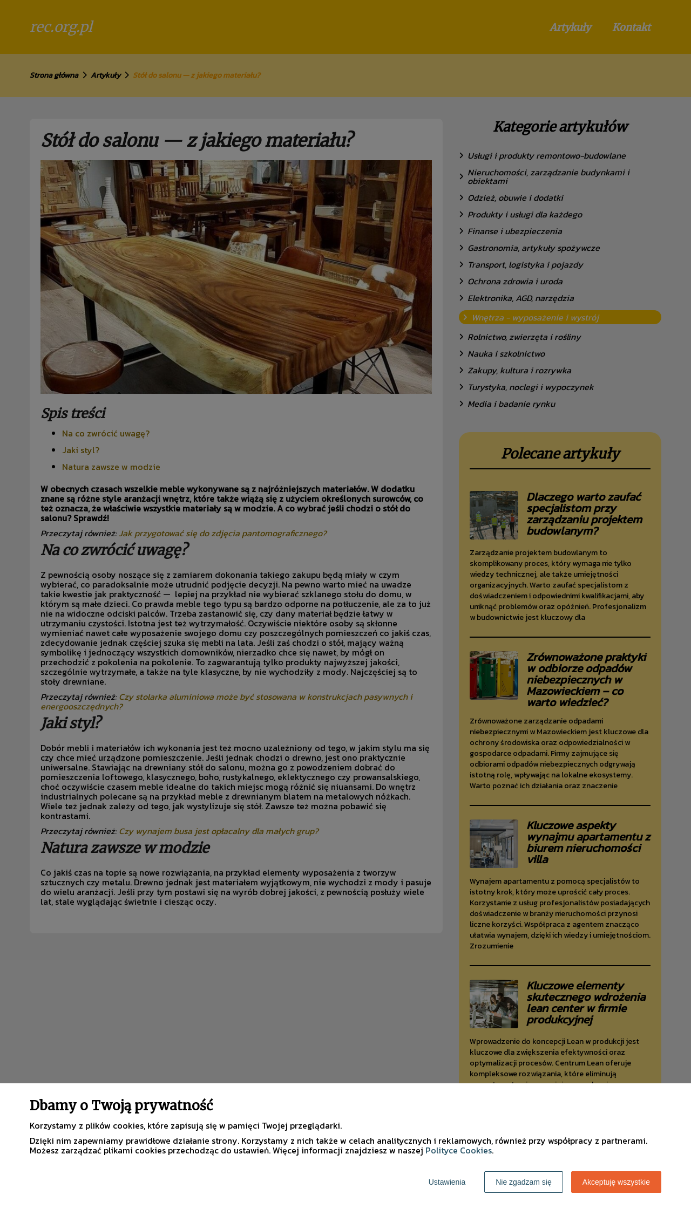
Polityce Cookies (458, 1150)
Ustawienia (447, 1182)
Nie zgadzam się (524, 1182)
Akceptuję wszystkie (616, 1182)
